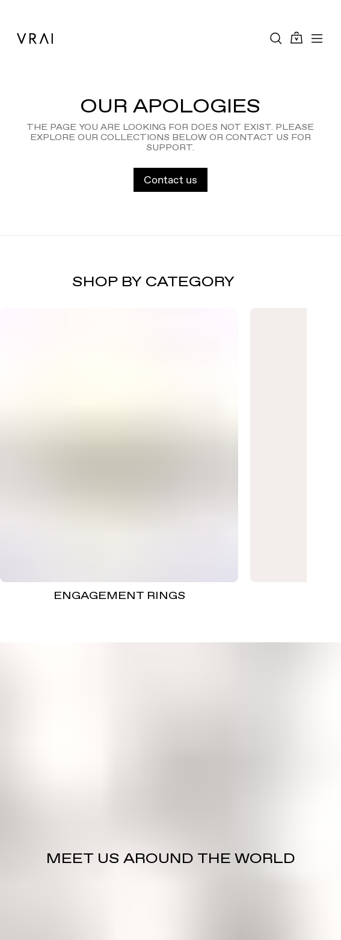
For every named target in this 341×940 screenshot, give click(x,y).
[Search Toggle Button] (276, 38)
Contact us (170, 179)
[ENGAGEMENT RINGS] (119, 445)
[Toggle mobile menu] (317, 38)
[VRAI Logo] (35, 38)
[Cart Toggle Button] (296, 38)
